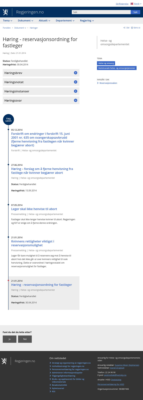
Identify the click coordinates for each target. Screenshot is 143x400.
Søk (135, 12)
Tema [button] (6, 20)
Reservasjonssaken (108, 83)
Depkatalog (116, 379)
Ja (9, 339)
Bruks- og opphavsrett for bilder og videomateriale (68, 380)
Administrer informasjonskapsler (67, 372)
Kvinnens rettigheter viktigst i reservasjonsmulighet (32, 243)
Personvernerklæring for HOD (111, 384)
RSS (53, 391)
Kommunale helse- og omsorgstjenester (116, 68)
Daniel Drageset (117, 368)
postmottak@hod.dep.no (115, 375)
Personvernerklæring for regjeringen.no (70, 369)
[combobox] (101, 12)
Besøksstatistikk (59, 385)
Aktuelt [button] (43, 20)
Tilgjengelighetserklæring (63, 375)
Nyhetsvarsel (58, 388)
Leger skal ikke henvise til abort (34, 209)
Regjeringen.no (28, 12)
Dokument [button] (24, 20)
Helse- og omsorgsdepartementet (114, 42)
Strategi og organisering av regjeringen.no (71, 363)
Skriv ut (137, 27)
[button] (20, 27)
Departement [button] (64, 20)
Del (127, 27)
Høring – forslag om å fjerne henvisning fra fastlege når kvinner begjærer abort (42, 171)
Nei (25, 339)
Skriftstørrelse (122, 3)
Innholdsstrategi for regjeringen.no (68, 366)
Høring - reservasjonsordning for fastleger (41, 284)
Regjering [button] (86, 20)
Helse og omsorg (106, 63)
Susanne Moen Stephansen (127, 365)
